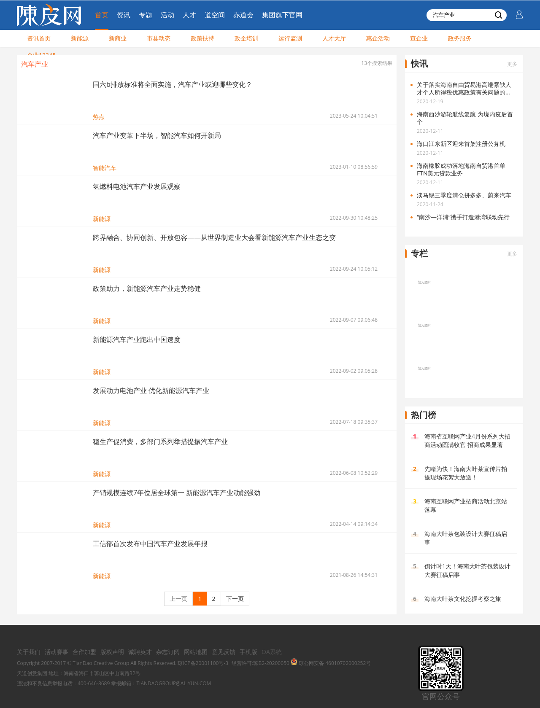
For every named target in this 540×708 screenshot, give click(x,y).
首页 (101, 14)
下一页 (235, 599)
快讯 (419, 63)
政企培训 (246, 38)
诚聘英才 (140, 652)
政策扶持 (202, 38)
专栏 (419, 253)
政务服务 (460, 38)
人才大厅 (334, 38)
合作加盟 (84, 652)
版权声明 (112, 652)
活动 (167, 14)
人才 (189, 14)
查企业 (419, 38)
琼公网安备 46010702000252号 (331, 663)
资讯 (123, 14)
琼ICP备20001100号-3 (203, 663)
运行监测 (290, 38)
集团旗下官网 (282, 14)
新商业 (118, 38)
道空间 (215, 14)
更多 (512, 63)
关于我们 (28, 652)
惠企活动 (378, 38)
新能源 (80, 38)
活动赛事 (56, 652)
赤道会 (243, 14)
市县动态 (158, 38)
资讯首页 (39, 38)
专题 (145, 14)
